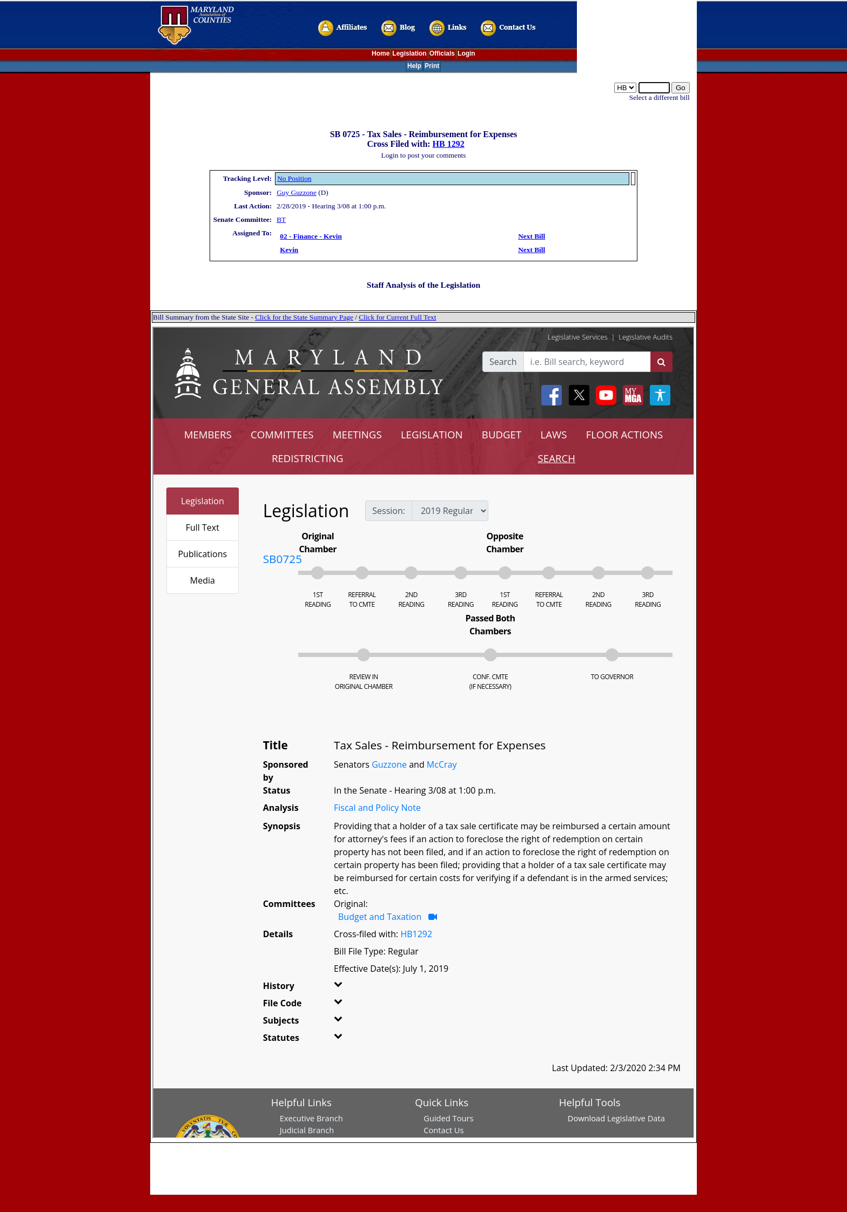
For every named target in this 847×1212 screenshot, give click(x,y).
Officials (442, 53)
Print (432, 66)
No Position (294, 178)
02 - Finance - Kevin (311, 236)
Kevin (289, 250)
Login (466, 53)
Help (414, 66)
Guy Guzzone (297, 192)
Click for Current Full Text (397, 317)
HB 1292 (449, 143)
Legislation (409, 53)
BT (281, 219)
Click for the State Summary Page (304, 317)
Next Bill (531, 236)
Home (380, 53)
